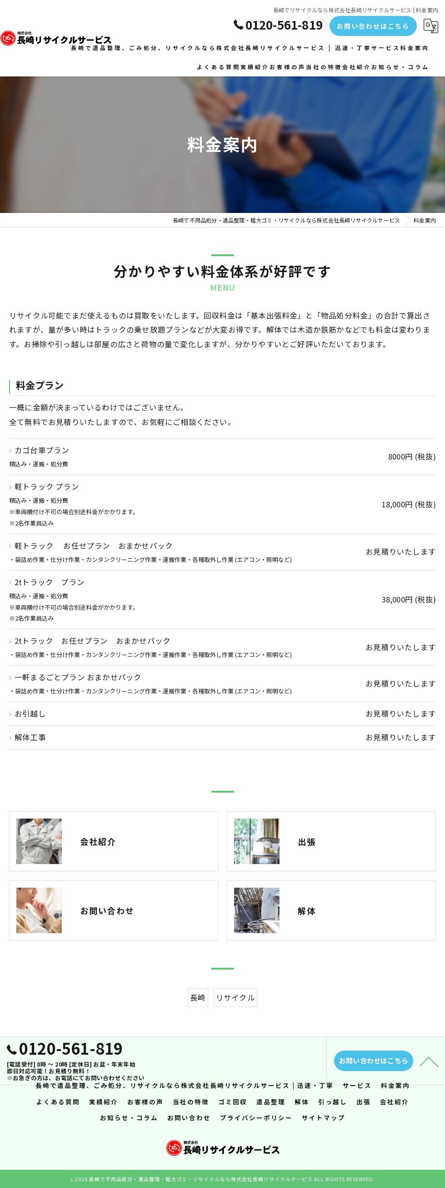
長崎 (197, 1021)
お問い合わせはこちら (373, 25)
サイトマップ (323, 1117)
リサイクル (235, 1021)
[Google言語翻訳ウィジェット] (431, 26)
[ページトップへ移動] (429, 1072)
